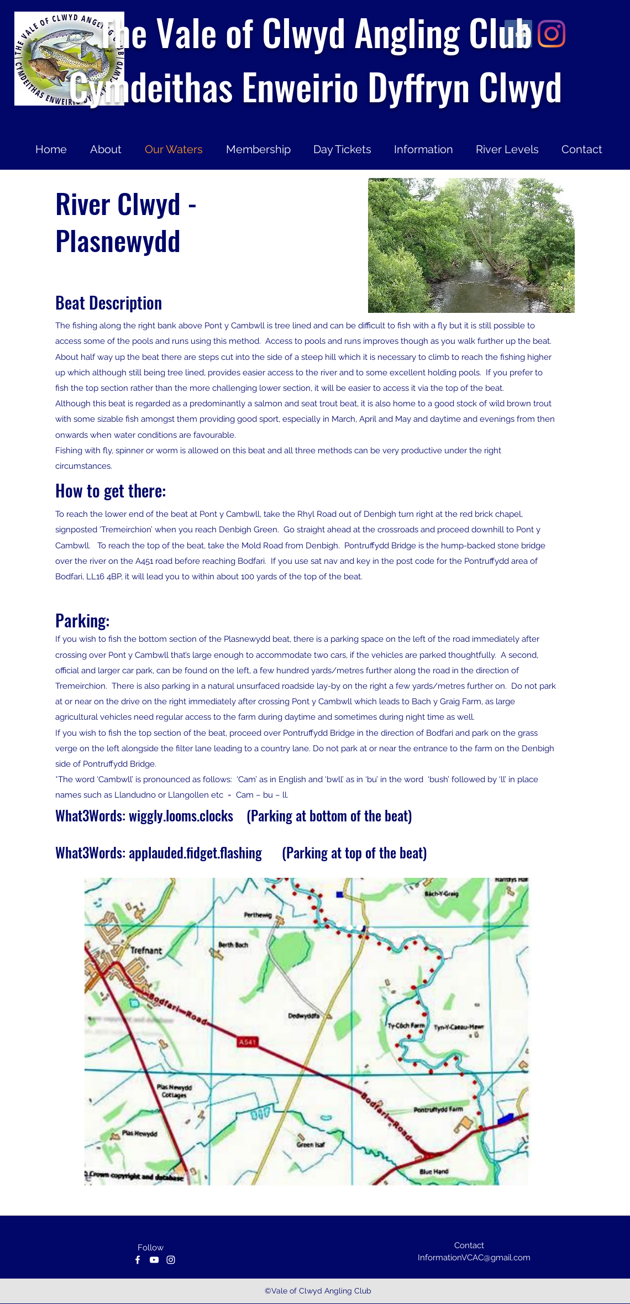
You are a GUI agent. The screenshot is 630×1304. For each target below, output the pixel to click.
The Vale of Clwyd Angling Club (315, 31)
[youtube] (154, 1259)
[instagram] (170, 1259)
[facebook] (137, 1259)
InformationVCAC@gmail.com (474, 1258)
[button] (471, 245)
